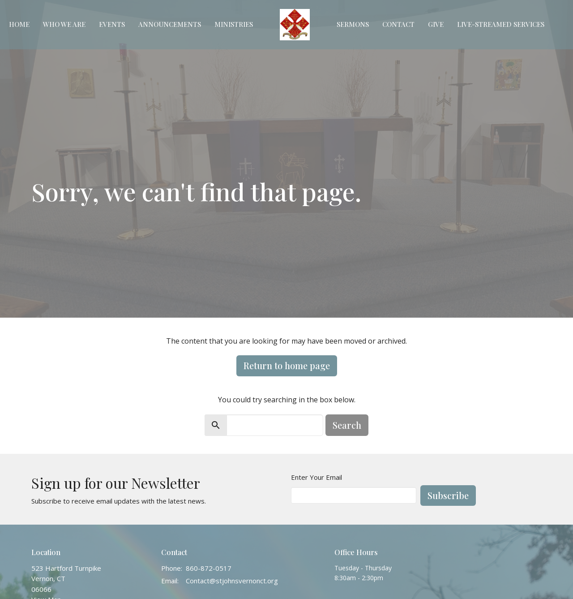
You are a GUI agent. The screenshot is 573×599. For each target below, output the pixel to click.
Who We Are (64, 24)
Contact (398, 24)
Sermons (353, 24)
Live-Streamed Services (500, 24)
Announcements (169, 24)
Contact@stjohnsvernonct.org (232, 580)
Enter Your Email (316, 477)
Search (347, 425)
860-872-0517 (208, 568)
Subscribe (448, 495)
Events (112, 24)
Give (436, 24)
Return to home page (287, 365)
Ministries (233, 24)
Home (19, 24)
